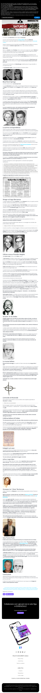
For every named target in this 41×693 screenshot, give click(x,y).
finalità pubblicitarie (31, 8)
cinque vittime (21, 39)
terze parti (16, 6)
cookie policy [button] (10, 5)
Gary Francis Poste (24, 543)
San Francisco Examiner (26, 144)
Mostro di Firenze (29, 494)
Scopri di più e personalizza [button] (7, 17)
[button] (39, 2)
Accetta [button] (37, 17)
